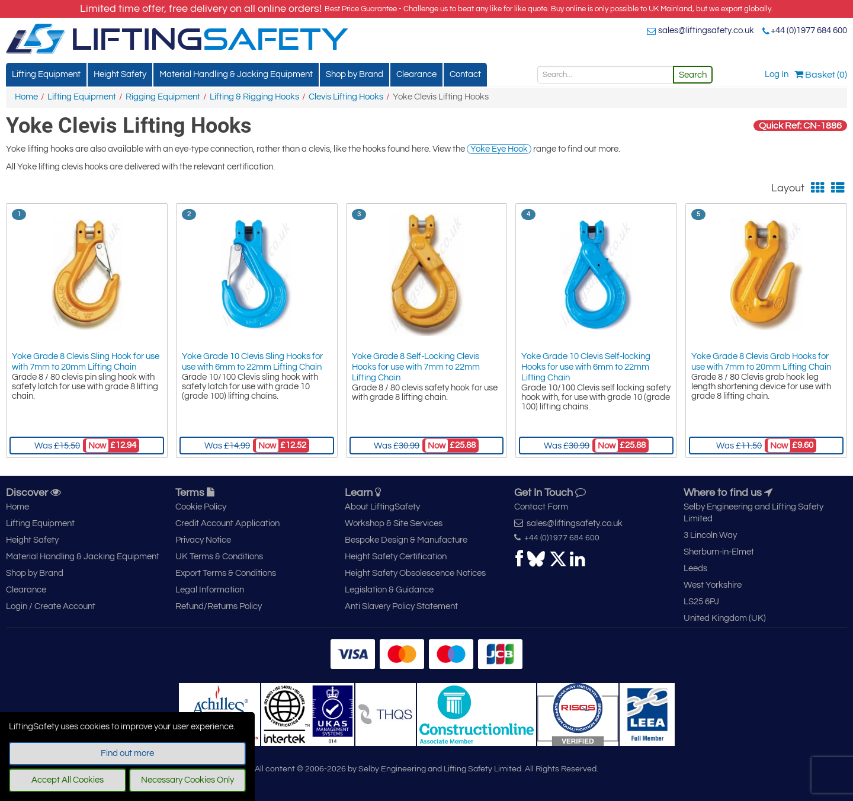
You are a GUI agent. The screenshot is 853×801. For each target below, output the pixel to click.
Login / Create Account (50, 606)
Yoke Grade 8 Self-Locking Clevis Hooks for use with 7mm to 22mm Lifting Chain (416, 367)
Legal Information (209, 589)
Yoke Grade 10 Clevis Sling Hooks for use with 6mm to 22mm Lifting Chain (252, 361)
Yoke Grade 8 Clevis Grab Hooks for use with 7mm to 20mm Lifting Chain (761, 361)
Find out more (127, 753)
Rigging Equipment (163, 96)
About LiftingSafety (382, 506)
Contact (465, 74)
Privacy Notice (203, 540)
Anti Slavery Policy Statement (401, 606)
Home (26, 96)
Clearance (416, 74)
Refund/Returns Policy (218, 606)
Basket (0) (820, 74)
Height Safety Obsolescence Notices (415, 573)
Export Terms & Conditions (225, 573)
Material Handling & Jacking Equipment (236, 74)
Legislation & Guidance (389, 589)
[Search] (605, 75)
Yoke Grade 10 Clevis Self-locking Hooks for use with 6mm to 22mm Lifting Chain (585, 367)
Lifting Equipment (46, 74)
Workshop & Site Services (393, 523)
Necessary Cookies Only (187, 780)
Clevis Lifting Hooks (346, 96)
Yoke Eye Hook (499, 149)
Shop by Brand (354, 74)
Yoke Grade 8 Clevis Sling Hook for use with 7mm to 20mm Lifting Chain (85, 361)
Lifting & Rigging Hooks (254, 96)
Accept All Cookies (67, 780)
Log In (776, 74)
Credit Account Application (227, 523)
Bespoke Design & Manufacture (406, 540)
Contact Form (541, 506)
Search (693, 75)
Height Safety (120, 74)
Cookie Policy (200, 506)
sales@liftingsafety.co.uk (706, 30)
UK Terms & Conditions (219, 556)
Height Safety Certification (396, 556)
